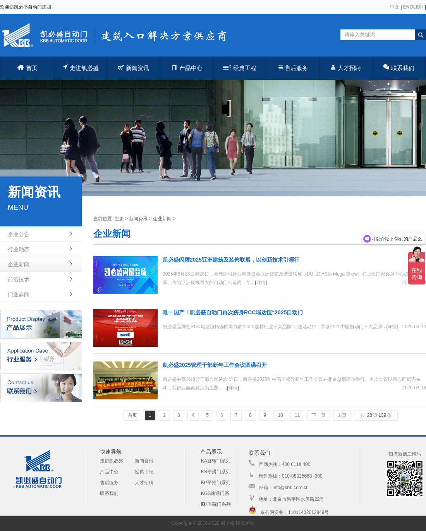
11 (297, 415)
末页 (342, 415)
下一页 (319, 415)
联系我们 (398, 67)
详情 (261, 282)
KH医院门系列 (216, 504)
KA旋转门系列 (215, 461)
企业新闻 (18, 264)
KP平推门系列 (215, 482)
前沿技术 (18, 279)
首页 (27, 68)
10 (280, 415)
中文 (394, 7)
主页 (119, 218)
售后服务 (293, 68)
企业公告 (18, 234)
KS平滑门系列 (215, 471)
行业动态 (18, 249)
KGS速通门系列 (215, 495)
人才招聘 (345, 67)
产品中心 (186, 67)
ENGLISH (413, 7)
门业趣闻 (18, 294)
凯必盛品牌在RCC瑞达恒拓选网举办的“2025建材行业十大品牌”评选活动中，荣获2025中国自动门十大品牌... (274, 326)
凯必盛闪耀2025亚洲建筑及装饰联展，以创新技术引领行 (231, 260)
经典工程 (239, 68)
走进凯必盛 (80, 67)
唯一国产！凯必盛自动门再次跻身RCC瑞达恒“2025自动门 (233, 312)
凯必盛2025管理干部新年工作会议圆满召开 (215, 365)
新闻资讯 (133, 68)
